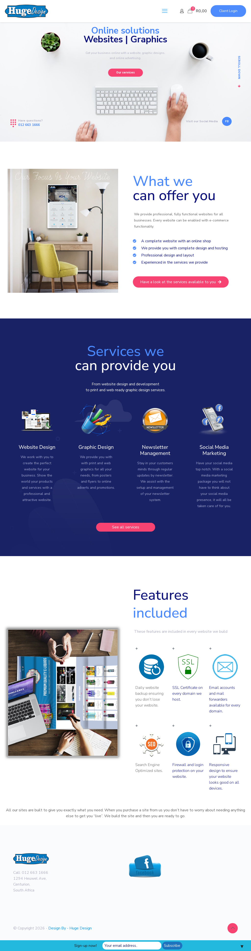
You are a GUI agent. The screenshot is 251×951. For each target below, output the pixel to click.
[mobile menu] (165, 11)
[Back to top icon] (232, 928)
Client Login (228, 11)
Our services (125, 72)
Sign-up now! (85, 945)
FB (227, 121)
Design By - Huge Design (70, 928)
